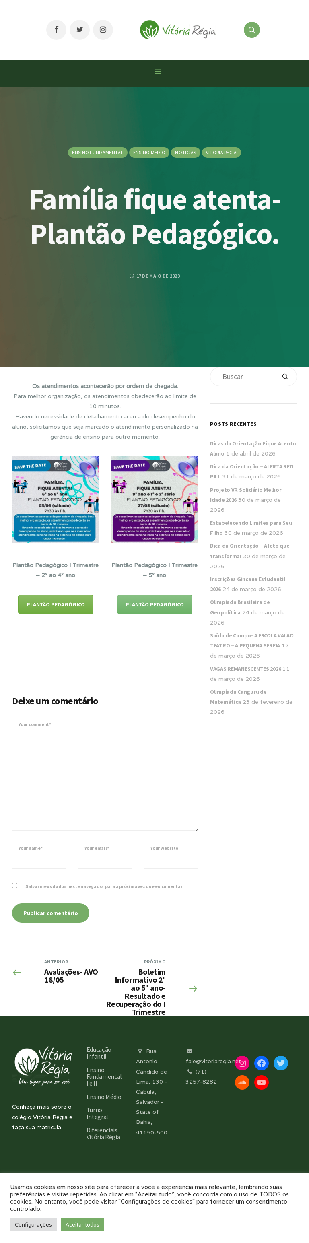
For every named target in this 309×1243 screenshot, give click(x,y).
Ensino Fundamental (97, 152)
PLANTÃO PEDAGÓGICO (56, 604)
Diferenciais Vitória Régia (103, 1133)
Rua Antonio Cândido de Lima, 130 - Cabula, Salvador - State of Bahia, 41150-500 (151, 1091)
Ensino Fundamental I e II (104, 1076)
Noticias (185, 152)
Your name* (31, 848)
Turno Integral (97, 1113)
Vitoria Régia (221, 152)
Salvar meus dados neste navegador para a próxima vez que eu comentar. (104, 886)
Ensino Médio (149, 152)
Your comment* (35, 724)
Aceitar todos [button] (82, 1224)
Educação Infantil (99, 1052)
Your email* (96, 848)
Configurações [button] (33, 1224)
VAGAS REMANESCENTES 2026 (245, 668)
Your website (164, 848)
